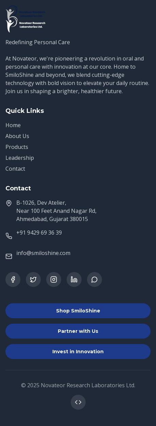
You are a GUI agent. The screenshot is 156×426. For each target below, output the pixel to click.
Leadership (19, 157)
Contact (15, 168)
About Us (17, 136)
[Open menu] (143, 13)
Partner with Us (78, 331)
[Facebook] (12, 279)
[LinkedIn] (74, 279)
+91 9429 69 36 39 (39, 232)
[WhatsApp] (94, 279)
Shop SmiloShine (78, 311)
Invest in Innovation (78, 351)
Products (16, 147)
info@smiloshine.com (43, 253)
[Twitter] (33, 279)
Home (13, 125)
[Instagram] (53, 279)
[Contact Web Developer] (78, 402)
